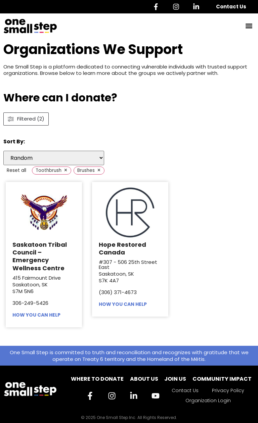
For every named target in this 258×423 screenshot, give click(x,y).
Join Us (175, 379)
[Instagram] (178, 6)
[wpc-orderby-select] (53, 158)
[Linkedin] (198, 6)
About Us (144, 379)
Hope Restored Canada (122, 248)
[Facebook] (158, 6)
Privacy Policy (228, 390)
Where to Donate (97, 379)
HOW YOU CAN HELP (36, 315)
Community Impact (222, 379)
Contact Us (231, 6)
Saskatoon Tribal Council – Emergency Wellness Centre (39, 256)
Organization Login (208, 400)
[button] (249, 26)
